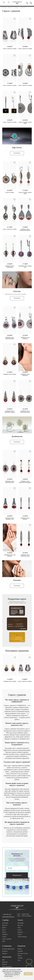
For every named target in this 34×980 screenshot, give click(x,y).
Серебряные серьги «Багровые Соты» (9, 518)
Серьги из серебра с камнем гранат (25, 123)
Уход (19, 960)
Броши (4, 927)
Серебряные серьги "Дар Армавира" (9, 555)
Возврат (20, 949)
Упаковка (20, 958)
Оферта (20, 955)
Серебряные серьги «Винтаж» (25, 518)
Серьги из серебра (9, 192)
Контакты (5, 951)
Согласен (28, 973)
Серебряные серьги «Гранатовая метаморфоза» (25, 482)
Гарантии (20, 951)
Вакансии (4, 962)
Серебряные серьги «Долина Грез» (25, 266)
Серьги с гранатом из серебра (9, 48)
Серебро (5, 920)
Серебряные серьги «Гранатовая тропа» (25, 555)
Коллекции (5, 923)
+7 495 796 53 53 (6, 914)
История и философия (8, 949)
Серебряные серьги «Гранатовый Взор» (9, 338)
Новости (4, 964)
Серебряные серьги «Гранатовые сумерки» (9, 411)
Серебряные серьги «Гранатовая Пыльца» (25, 411)
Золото (20, 920)
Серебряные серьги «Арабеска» (25, 338)
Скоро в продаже (6, 939)
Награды (4, 953)
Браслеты (4, 925)
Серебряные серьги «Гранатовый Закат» (9, 482)
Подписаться (17, 875)
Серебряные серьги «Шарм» (9, 374)
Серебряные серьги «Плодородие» (9, 266)
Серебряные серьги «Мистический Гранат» (25, 230)
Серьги (4, 936)
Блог (3, 959)
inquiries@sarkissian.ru (8, 917)
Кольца (4, 932)
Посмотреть (17, 153)
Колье (3, 929)
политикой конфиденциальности (12, 977)
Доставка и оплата (23, 953)
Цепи (3, 941)
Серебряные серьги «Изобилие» (25, 375)
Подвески (4, 934)
